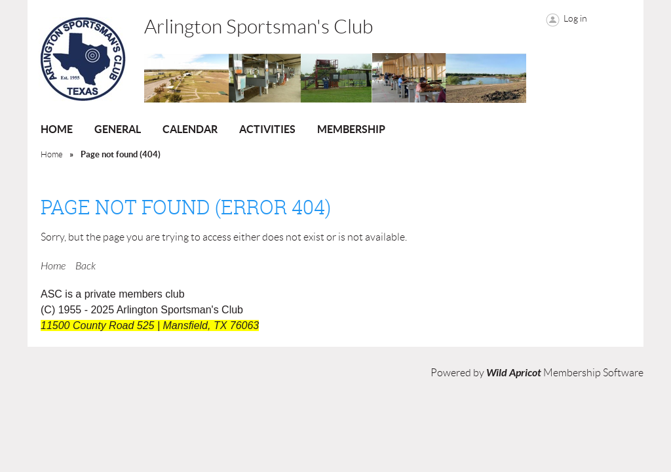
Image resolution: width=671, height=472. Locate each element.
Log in (575, 18)
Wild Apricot (513, 372)
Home (52, 154)
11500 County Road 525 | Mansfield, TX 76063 (150, 325)
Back (85, 266)
